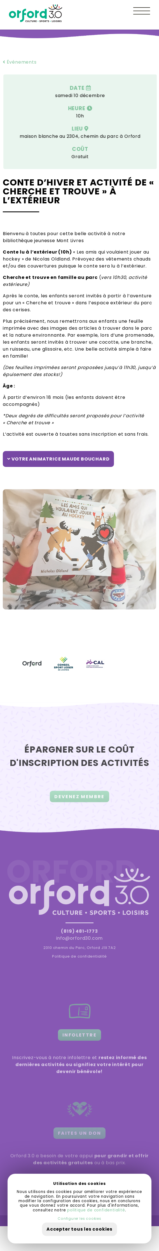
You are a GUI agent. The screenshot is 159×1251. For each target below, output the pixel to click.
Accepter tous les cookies (79, 1229)
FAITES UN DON (79, 1133)
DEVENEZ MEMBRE (79, 799)
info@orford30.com (79, 938)
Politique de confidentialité (79, 956)
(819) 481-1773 (79, 931)
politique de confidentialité (96, 1210)
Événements (20, 62)
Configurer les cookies (79, 1218)
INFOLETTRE (79, 1035)
